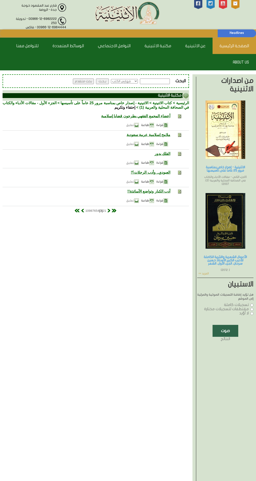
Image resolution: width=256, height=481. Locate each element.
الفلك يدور (162, 154)
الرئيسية (182, 103)
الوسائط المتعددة (68, 46)
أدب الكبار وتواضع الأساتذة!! (148, 191)
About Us (241, 62)
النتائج (225, 339)
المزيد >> (203, 273)
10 (87, 210)
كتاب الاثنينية (162, 103)
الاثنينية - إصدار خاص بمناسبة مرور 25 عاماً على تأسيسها (104, 103)
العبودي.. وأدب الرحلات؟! (150, 172)
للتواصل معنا (27, 46)
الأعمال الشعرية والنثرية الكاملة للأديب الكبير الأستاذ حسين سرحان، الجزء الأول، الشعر (225, 260)
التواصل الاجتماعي (114, 46)
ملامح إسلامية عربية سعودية (148, 135)
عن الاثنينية (195, 46)
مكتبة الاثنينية (158, 46)
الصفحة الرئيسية (234, 46)
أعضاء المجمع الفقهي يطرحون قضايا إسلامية (135, 116)
